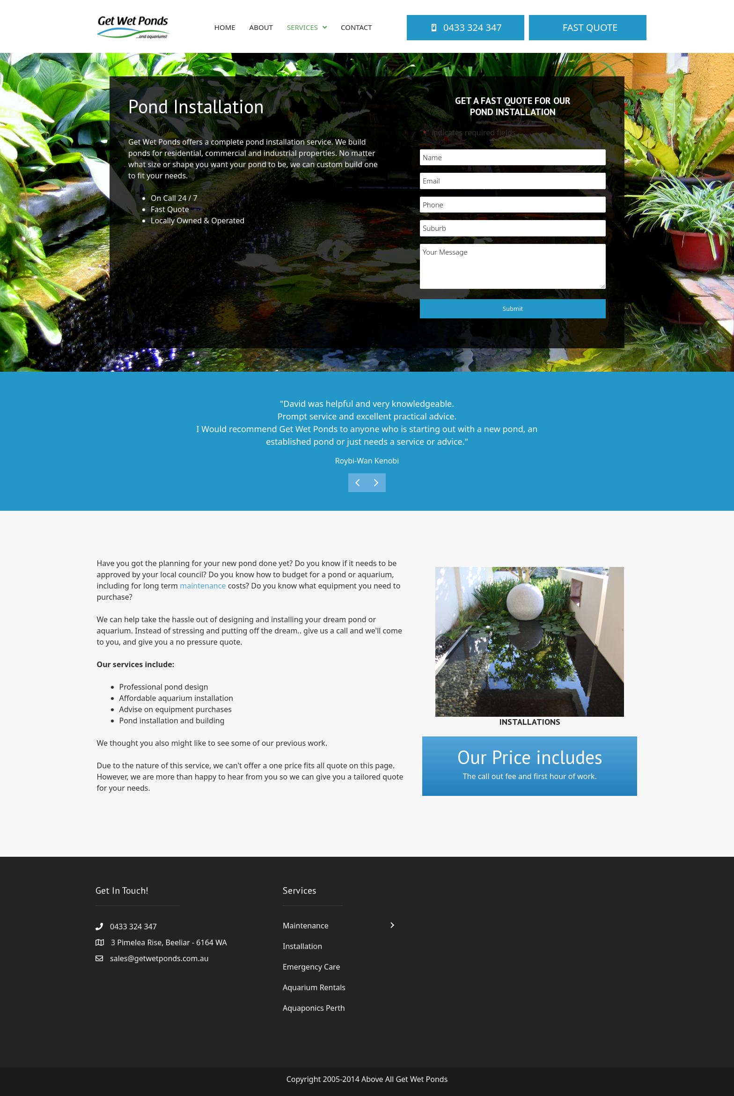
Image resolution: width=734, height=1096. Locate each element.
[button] (391, 925)
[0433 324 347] (465, 27)
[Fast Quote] (587, 27)
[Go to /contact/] (529, 766)
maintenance (203, 586)
